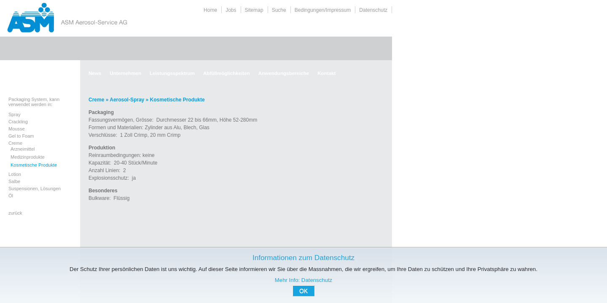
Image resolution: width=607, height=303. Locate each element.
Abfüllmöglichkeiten (226, 73)
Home (210, 10)
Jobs (231, 10)
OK (303, 290)
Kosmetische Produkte (34, 164)
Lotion (14, 174)
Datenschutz (373, 10)
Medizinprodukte (28, 156)
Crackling (18, 121)
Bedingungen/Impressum (323, 10)
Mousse (16, 128)
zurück (15, 212)
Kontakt (326, 73)
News (95, 73)
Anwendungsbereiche (283, 73)
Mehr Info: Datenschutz (303, 280)
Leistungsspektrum (172, 73)
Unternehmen (125, 73)
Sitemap (254, 10)
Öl (10, 195)
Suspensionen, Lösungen (34, 188)
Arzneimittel (23, 149)
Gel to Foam (21, 135)
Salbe (14, 181)
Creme (15, 143)
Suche (279, 10)
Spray (14, 114)
